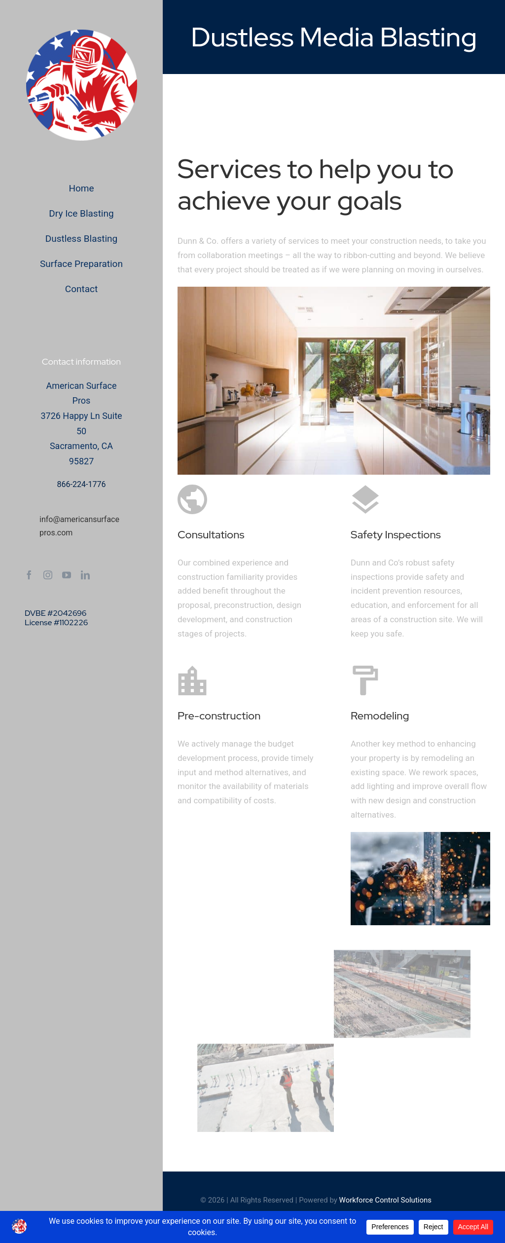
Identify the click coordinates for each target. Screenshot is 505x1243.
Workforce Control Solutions (385, 1200)
